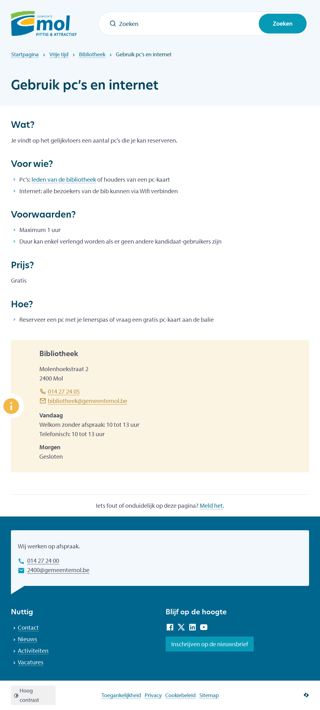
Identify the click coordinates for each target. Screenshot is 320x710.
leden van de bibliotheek (64, 179)
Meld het (211, 505)
